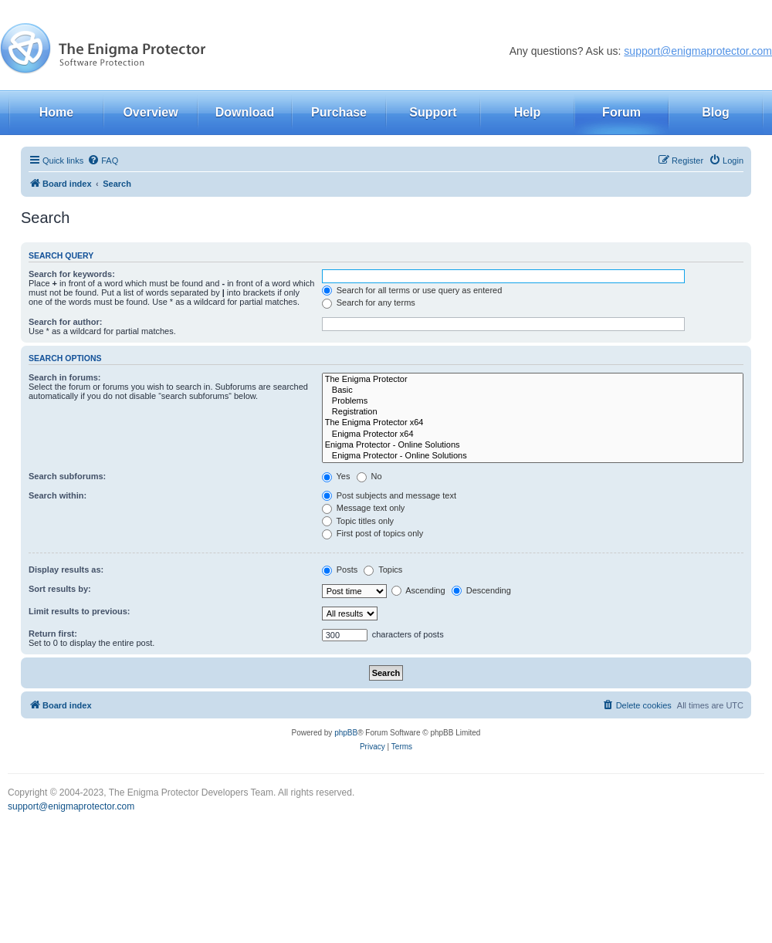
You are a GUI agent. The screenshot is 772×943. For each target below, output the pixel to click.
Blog (716, 112)
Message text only (363, 507)
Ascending (418, 590)
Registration (532, 412)
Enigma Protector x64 (532, 434)
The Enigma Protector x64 (532, 422)
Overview (150, 112)
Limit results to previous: (79, 611)
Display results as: (66, 569)
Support (432, 112)
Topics (383, 569)
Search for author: (65, 321)
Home (56, 112)
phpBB (345, 732)
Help (527, 112)
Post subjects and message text (389, 495)
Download (244, 112)
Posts (340, 569)
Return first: (53, 633)
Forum (621, 112)
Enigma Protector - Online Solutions (532, 445)
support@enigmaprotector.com (698, 51)
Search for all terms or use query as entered (412, 290)
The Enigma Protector (532, 379)
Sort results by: (60, 588)
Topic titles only (358, 521)
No (369, 476)
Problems (532, 401)
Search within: (57, 495)
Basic (532, 390)
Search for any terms (368, 302)
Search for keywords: (72, 274)
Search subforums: (67, 476)
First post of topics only (373, 533)
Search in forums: (65, 377)
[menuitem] (102, 160)
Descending (481, 590)
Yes (336, 476)
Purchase (339, 112)
